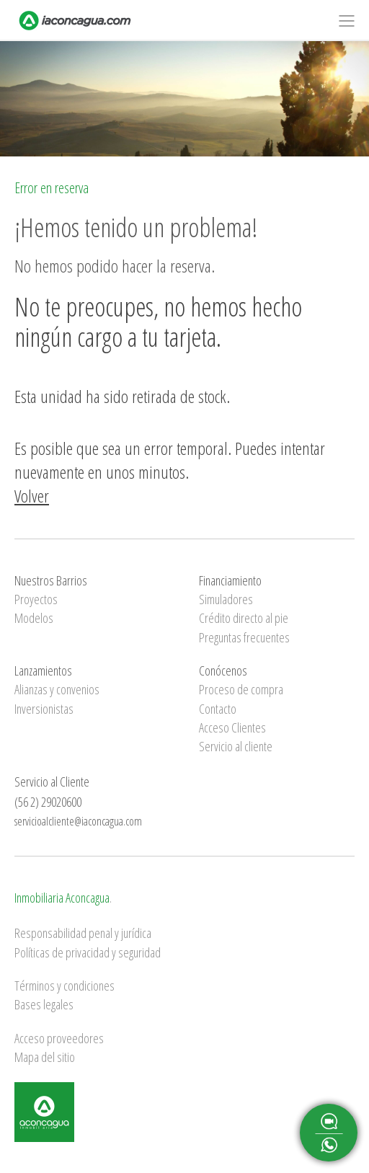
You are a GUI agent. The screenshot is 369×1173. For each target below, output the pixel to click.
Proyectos (36, 599)
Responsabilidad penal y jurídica (82, 933)
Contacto (217, 708)
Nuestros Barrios (50, 580)
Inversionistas (44, 708)
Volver (31, 496)
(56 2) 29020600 (47, 801)
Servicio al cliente (235, 746)
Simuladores (226, 599)
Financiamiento (230, 580)
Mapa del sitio (44, 1057)
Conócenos (223, 670)
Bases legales (44, 1004)
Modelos (33, 618)
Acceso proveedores (59, 1038)
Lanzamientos (43, 670)
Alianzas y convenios (56, 689)
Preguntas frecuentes (244, 637)
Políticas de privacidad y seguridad (87, 952)
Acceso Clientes (232, 727)
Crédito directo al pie (243, 618)
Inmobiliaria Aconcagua (62, 897)
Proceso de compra (241, 689)
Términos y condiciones (64, 985)
